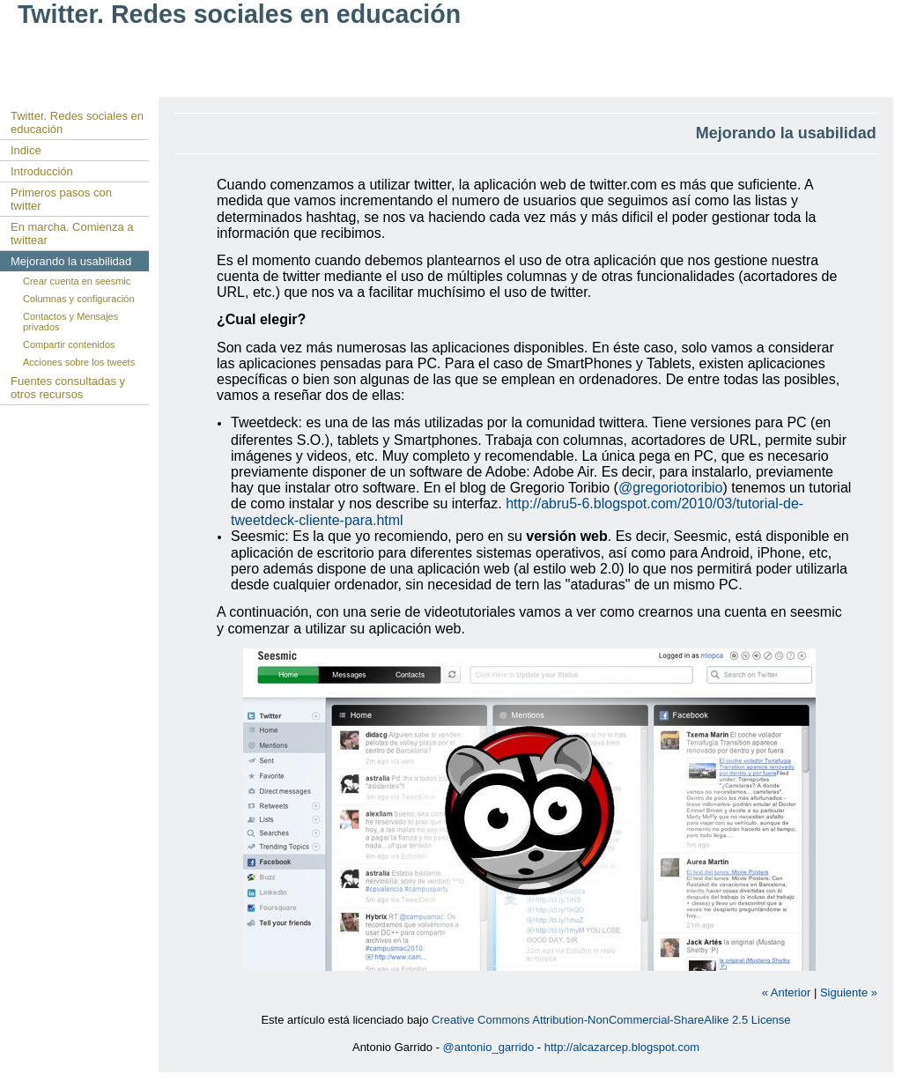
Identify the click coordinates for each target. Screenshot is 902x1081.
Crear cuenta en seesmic (76, 281)
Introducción (42, 171)
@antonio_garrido (489, 1047)
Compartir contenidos (69, 344)
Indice (26, 150)
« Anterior (786, 992)
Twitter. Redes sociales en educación (77, 122)
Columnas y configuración (79, 298)
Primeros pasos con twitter (61, 199)
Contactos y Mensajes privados (70, 321)
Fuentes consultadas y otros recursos (68, 387)
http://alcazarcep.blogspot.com (621, 1047)
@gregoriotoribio (670, 487)
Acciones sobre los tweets (79, 362)
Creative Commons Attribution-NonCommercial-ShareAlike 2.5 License (611, 1019)
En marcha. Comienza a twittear (72, 233)
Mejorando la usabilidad (71, 261)
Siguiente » (848, 992)
